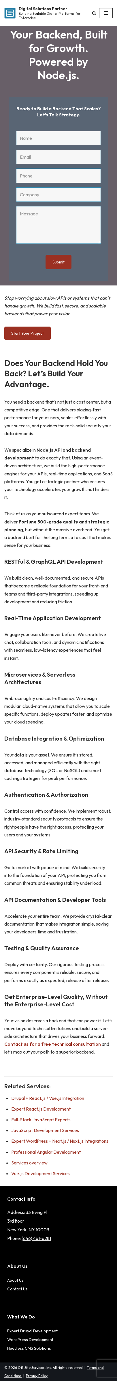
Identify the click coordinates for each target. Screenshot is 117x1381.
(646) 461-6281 (36, 1238)
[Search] (94, 13)
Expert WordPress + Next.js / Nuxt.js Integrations (59, 1141)
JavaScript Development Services (45, 1130)
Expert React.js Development (41, 1109)
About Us (15, 1280)
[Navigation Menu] (106, 13)
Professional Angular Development (46, 1152)
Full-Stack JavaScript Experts (41, 1119)
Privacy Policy (37, 1375)
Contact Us (17, 1289)
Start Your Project (27, 333)
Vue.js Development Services (40, 1173)
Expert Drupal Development (32, 1331)
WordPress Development (30, 1339)
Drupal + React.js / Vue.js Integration (47, 1098)
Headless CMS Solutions (29, 1348)
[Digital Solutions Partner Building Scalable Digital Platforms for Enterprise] (42, 13)
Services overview (29, 1163)
